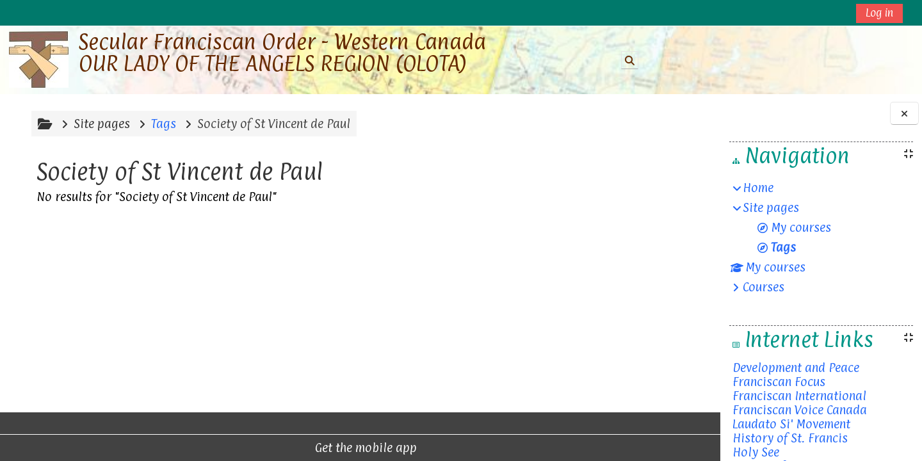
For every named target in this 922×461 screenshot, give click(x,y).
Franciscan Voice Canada (799, 410)
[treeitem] (820, 237)
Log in (879, 12)
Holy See (755, 452)
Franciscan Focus (778, 382)
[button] (629, 60)
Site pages (100, 124)
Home (758, 188)
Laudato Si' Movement (791, 424)
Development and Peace (795, 367)
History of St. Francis (790, 438)
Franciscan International (799, 396)
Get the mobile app (303, 448)
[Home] (39, 60)
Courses (763, 287)
